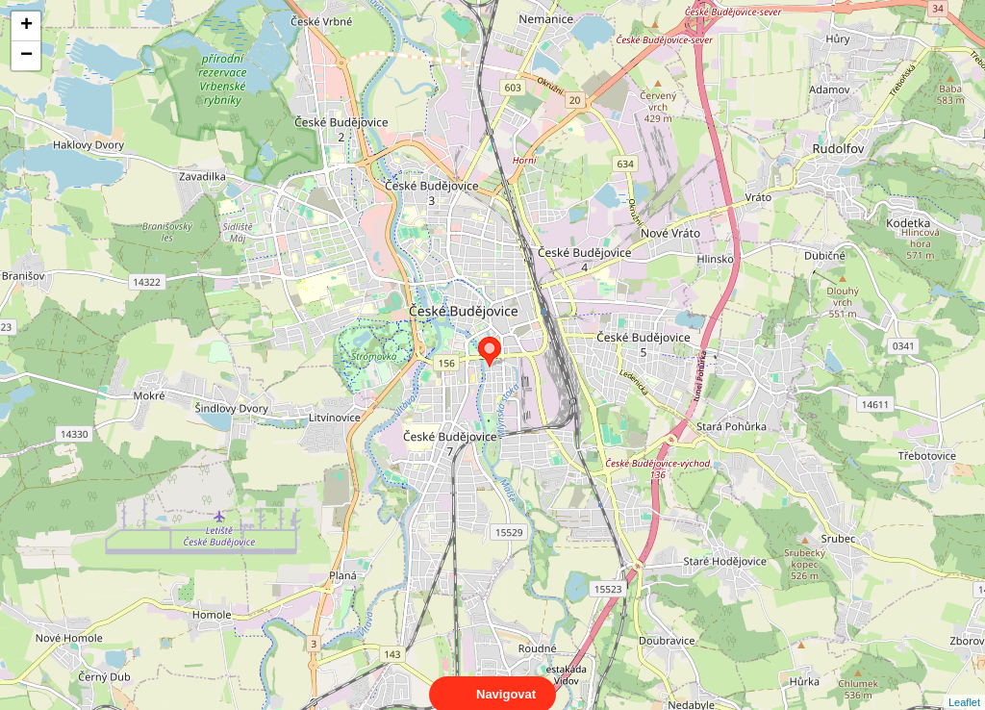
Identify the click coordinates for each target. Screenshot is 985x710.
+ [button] (26, 26)
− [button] (26, 55)
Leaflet (964, 685)
